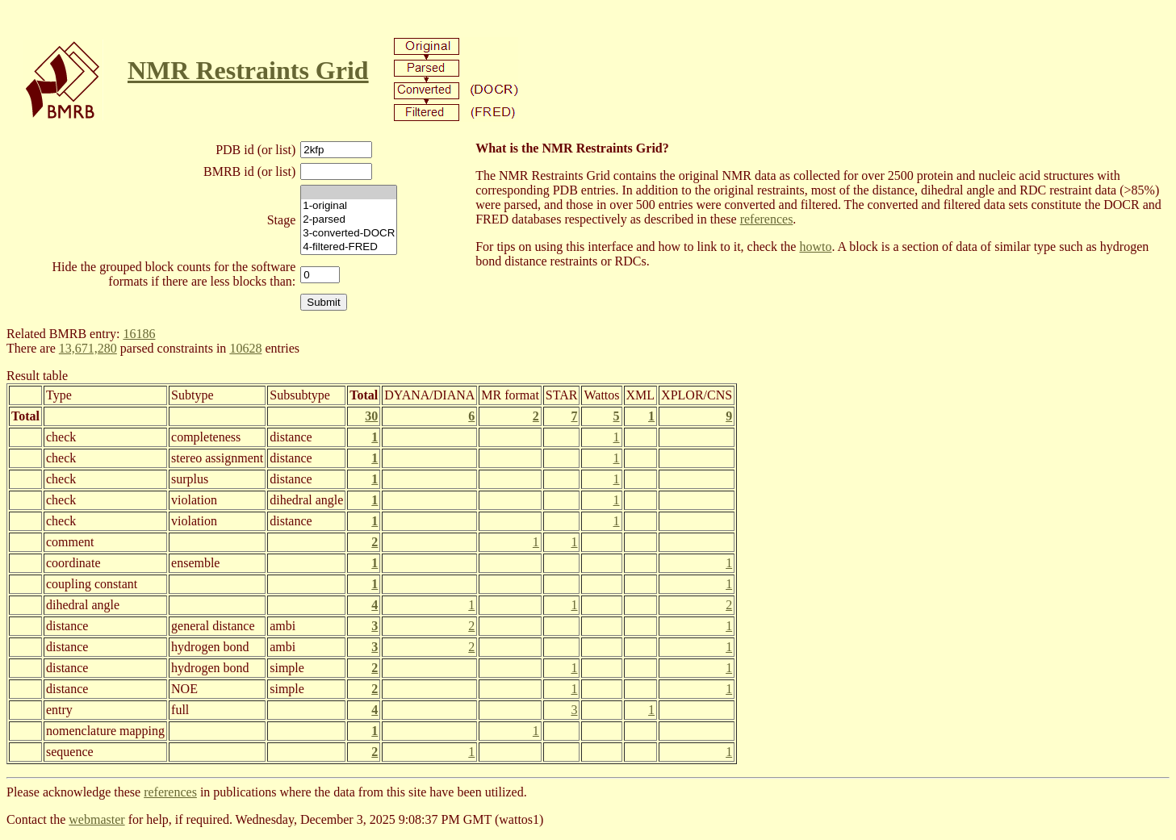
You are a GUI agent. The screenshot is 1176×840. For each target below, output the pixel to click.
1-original (348, 206)
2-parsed (348, 220)
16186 (139, 334)
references (766, 219)
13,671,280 (88, 348)
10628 (245, 348)
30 (371, 416)
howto (815, 246)
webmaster (96, 819)
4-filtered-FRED (348, 247)
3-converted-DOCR (348, 233)
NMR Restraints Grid (248, 70)
